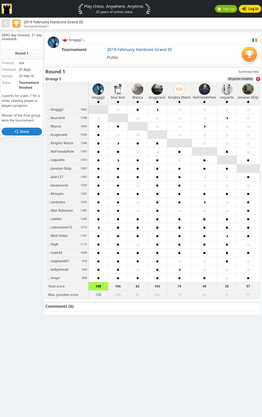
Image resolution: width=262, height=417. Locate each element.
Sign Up (226, 9)
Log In (250, 9)
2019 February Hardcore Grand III (139, 49)
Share (22, 131)
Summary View (248, 72)
